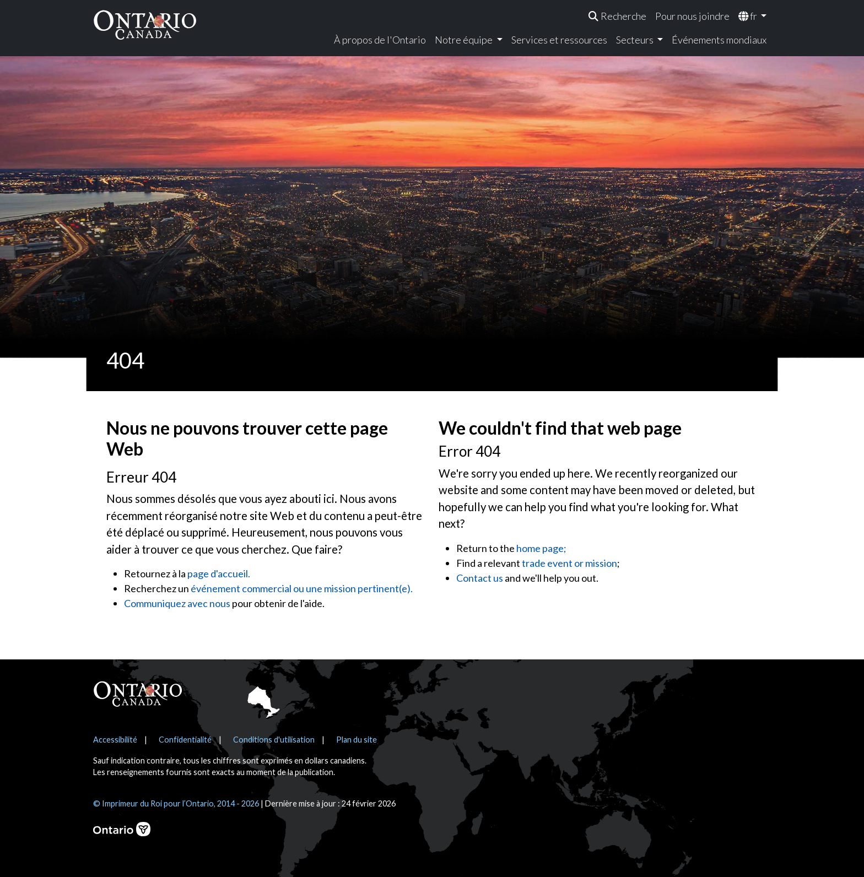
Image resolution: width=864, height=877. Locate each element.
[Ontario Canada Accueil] (145, 24)
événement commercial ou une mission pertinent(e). (302, 588)
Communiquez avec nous (177, 603)
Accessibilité (115, 739)
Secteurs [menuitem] (635, 40)
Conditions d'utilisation (274, 739)
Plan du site (356, 739)
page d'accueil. (218, 573)
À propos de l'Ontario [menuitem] (380, 40)
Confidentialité (185, 739)
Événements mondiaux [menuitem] (719, 40)
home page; (541, 548)
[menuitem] (617, 16)
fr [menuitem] (748, 16)
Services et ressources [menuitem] (559, 40)
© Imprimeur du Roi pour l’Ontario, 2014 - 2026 (176, 803)
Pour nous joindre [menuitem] (692, 16)
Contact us (479, 578)
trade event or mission (569, 563)
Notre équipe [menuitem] (464, 40)
